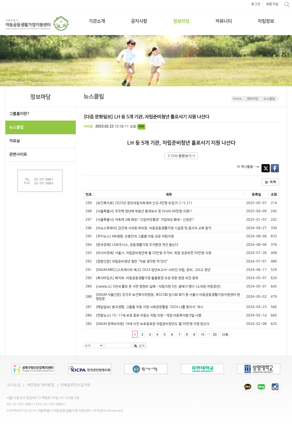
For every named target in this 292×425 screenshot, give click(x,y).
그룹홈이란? (19, 114)
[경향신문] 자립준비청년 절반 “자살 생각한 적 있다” (132, 261)
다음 (225, 334)
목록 (270, 182)
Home (237, 98)
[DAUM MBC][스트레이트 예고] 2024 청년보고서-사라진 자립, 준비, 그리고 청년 (153, 270)
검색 (139, 345)
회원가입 (272, 4)
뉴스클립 (269, 98)
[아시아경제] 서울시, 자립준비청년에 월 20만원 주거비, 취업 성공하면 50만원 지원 (153, 253)
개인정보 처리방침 (40, 385)
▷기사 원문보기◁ (181, 156)
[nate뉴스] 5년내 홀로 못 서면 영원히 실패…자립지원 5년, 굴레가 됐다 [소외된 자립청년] (158, 287)
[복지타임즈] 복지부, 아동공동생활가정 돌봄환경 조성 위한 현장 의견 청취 (147, 278)
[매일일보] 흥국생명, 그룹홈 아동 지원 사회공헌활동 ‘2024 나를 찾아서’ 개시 (149, 307)
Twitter (266, 168)
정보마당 (181, 21)
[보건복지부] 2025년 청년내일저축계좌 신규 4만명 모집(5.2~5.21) (144, 203)
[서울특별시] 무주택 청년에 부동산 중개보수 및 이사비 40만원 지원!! (144, 211)
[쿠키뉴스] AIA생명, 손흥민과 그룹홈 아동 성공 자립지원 (135, 236)
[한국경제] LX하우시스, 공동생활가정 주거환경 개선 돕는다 (137, 245)
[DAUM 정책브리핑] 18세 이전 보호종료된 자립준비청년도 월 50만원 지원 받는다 (153, 324)
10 (202, 334)
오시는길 (13, 385)
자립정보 (266, 21)
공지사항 (139, 21)
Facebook (275, 168)
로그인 (255, 4)
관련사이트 (18, 154)
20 (214, 334)
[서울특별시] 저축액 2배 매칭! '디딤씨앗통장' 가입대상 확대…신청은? (145, 220)
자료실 (14, 141)
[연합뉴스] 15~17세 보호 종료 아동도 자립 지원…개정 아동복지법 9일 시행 (148, 315)
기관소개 (97, 21)
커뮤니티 (223, 21)
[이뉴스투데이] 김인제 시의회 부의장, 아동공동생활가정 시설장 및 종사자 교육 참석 (153, 228)
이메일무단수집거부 (75, 385)
